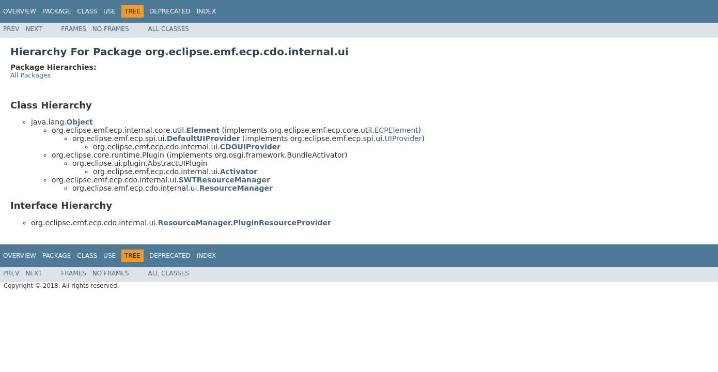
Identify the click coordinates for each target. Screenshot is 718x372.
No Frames (110, 29)
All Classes (168, 29)
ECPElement (396, 130)
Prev (11, 29)
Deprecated (170, 11)
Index (206, 11)
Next (33, 29)
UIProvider (403, 138)
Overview (19, 11)
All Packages (30, 75)
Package (56, 11)
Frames (73, 29)
